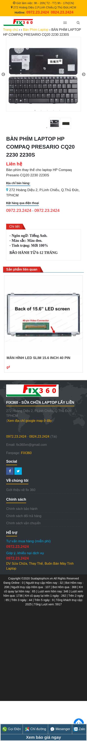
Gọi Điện (11, 729)
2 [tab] (41, 110)
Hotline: (32, 12)
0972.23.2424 (18, 210)
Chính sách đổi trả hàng (23, 516)
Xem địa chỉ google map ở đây (29, 420)
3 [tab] (47, 110)
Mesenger (60, 729)
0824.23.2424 (39, 436)
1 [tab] (35, 110)
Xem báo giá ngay (43, 737)
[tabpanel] (43, 74)
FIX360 (26, 453)
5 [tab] (60, 110)
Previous (3, 74)
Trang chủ (10, 29)
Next (84, 74)
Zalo (79, 729)
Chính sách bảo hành (21, 508)
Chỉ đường (35, 729)
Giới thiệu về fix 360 (20, 490)
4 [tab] (53, 110)
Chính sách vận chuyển (23, 523)
